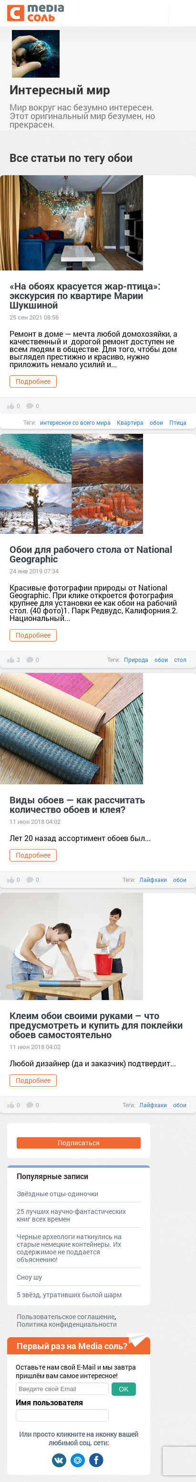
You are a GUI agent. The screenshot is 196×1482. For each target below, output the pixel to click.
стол (180, 659)
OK (123, 1389)
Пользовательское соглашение (65, 1316)
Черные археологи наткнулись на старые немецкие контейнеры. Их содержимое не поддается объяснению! (69, 1248)
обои (156, 422)
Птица (177, 422)
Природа (136, 659)
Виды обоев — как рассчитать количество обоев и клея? (77, 804)
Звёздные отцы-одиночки (57, 1193)
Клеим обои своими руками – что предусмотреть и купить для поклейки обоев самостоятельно (96, 1025)
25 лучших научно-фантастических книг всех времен (71, 1215)
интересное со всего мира (75, 422)
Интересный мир (60, 89)
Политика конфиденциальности (67, 1324)
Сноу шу (29, 1277)
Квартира (130, 422)
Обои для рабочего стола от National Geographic (91, 553)
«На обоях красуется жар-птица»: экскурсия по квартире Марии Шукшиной (85, 295)
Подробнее (33, 381)
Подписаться (79, 1142)
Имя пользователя (49, 1402)
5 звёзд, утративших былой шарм (69, 1294)
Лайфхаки (153, 879)
